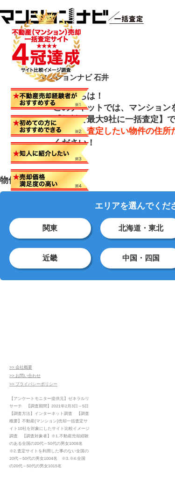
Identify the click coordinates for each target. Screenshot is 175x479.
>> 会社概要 (20, 367)
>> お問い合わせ (25, 375)
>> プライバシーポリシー (33, 384)
